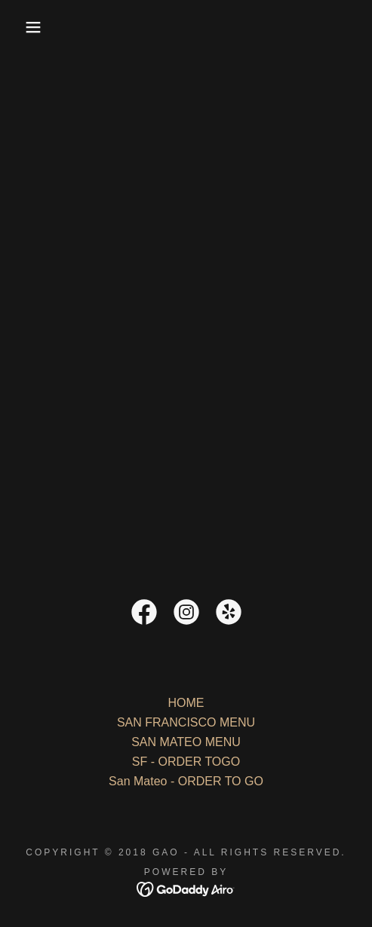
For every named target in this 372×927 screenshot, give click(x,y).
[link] (144, 615)
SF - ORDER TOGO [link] (186, 761)
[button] (26, 27)
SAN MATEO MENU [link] (186, 742)
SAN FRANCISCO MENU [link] (186, 722)
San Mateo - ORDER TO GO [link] (186, 781)
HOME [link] (186, 702)
